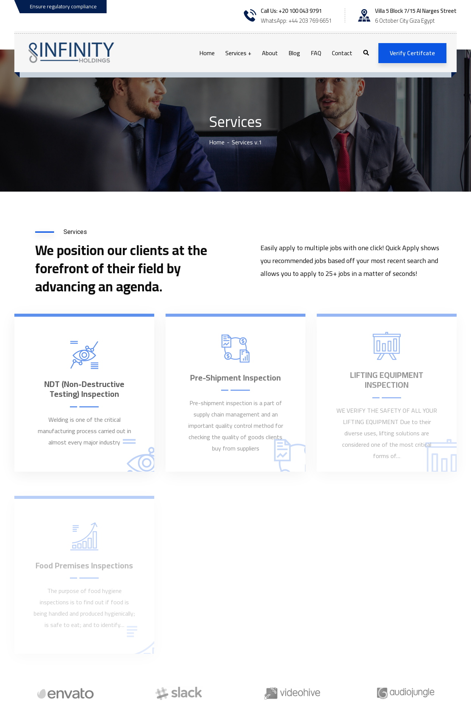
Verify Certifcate (412, 53)
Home (217, 142)
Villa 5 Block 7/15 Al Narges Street (416, 11)
